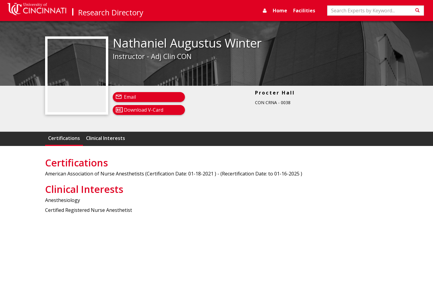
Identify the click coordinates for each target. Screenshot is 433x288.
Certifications (64, 138)
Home (280, 10)
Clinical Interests (105, 138)
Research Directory (110, 12)
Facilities (304, 10)
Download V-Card (143, 110)
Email (130, 97)
